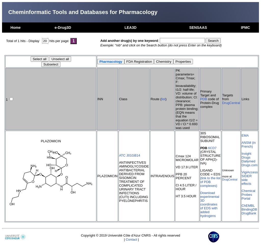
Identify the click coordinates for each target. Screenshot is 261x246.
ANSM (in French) (249, 144)
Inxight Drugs (246, 155)
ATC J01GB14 (129, 155)
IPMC (245, 27)
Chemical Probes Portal (248, 194)
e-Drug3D (63, 27)
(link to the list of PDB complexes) (210, 182)
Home (15, 27)
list (163, 99)
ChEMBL (248, 206)
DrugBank (249, 213)
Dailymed (248, 161)
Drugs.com (250, 165)
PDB (203, 99)
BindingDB (249, 209)
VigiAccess (250, 172)
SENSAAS (198, 27)
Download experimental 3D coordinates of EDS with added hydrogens (209, 204)
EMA (245, 135)
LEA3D (130, 27)
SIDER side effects (247, 180)
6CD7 (212, 148)
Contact (131, 239)
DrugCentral (231, 103)
